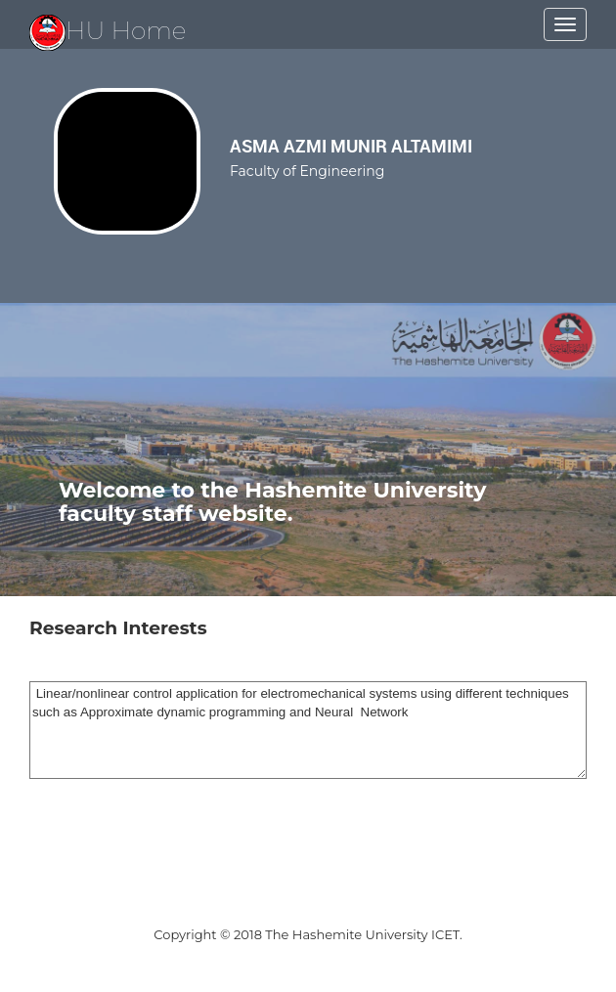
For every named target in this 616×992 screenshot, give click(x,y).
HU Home (108, 30)
